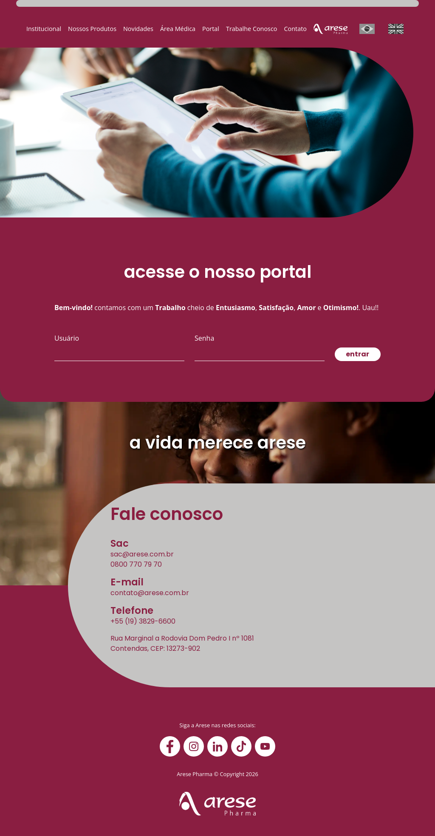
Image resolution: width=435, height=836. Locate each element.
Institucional (43, 29)
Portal (210, 29)
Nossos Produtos (92, 29)
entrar (357, 354)
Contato (295, 29)
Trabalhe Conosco (251, 29)
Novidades (138, 29)
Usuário (66, 338)
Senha (204, 338)
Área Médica (177, 29)
